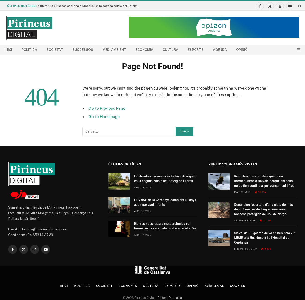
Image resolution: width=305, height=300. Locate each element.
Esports (196, 50)
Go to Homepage (104, 116)
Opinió (242, 50)
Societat (54, 50)
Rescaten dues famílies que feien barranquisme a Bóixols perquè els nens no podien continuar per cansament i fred (264, 181)
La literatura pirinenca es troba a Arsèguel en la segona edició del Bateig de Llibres (89, 6)
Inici (8, 50)
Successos (82, 50)
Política (29, 50)
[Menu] (298, 49)
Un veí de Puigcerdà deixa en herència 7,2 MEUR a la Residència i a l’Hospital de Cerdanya (264, 237)
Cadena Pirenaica (169, 298)
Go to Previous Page (106, 108)
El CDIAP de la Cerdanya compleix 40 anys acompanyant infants (165, 202)
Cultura (170, 50)
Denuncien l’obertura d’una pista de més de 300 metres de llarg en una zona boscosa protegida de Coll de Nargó (263, 209)
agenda (220, 50)
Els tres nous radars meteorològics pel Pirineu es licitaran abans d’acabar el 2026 (165, 226)
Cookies (237, 286)
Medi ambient (114, 50)
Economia (144, 50)
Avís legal (214, 286)
